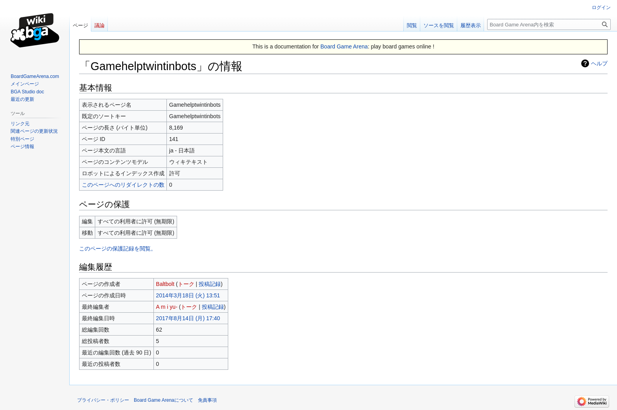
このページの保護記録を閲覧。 (117, 248)
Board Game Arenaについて (163, 400)
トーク (186, 284)
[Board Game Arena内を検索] (549, 24)
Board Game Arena (344, 46)
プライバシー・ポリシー (103, 400)
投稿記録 (210, 284)
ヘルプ (599, 63)
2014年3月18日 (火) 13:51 (188, 295)
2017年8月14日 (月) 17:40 (188, 318)
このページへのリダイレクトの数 (123, 185)
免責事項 (207, 400)
